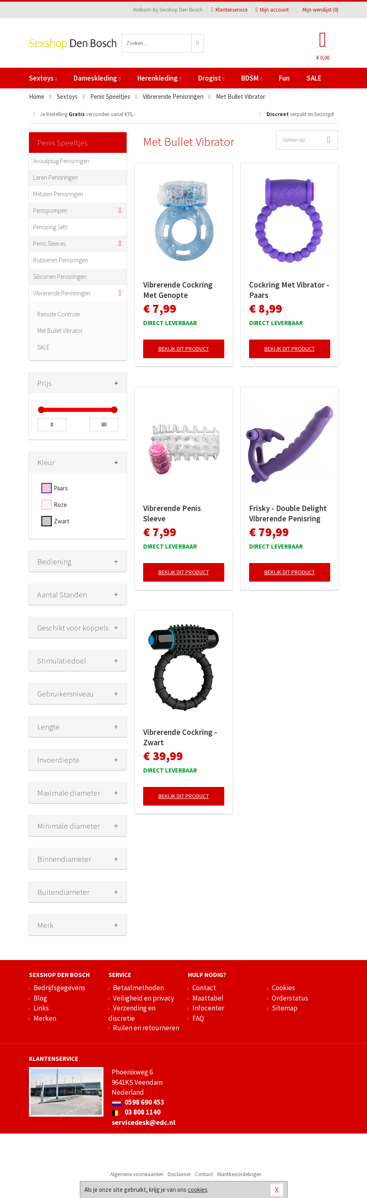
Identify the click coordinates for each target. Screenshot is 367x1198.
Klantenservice (229, 9)
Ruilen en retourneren (146, 1027)
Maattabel (207, 998)
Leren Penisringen (55, 177)
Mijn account (272, 9)
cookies (198, 1189)
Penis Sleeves (49, 243)
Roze (60, 505)
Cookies (283, 987)
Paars (61, 488)
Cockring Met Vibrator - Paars (289, 290)
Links (41, 1008)
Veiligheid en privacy (143, 998)
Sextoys (43, 78)
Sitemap (284, 1008)
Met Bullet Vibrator (60, 331)
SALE (314, 78)
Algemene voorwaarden (136, 1174)
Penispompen (50, 210)
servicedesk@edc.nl (143, 1122)
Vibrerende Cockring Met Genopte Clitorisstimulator (178, 290)
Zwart (62, 521)
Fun (284, 78)
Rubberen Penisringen (60, 260)
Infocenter (208, 1008)
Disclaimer (179, 1174)
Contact (204, 987)
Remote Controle (58, 314)
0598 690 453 (138, 1102)
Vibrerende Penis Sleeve (172, 513)
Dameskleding (97, 78)
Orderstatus (290, 998)
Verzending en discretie (132, 1012)
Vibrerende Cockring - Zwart (180, 737)
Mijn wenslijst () (317, 9)
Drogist (211, 78)
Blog (40, 998)
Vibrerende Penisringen (62, 293)
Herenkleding (159, 78)
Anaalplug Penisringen (61, 161)
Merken (45, 1018)
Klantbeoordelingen (239, 1174)
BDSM (251, 78)
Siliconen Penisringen (59, 276)
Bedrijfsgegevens (59, 987)
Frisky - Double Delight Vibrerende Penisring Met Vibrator (288, 513)
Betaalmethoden (138, 987)
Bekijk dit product (183, 348)
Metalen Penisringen (58, 194)
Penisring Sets (50, 227)
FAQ (198, 1018)
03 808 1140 (136, 1112)
